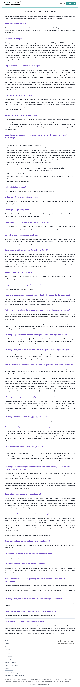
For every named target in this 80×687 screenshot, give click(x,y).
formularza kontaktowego (46, 241)
